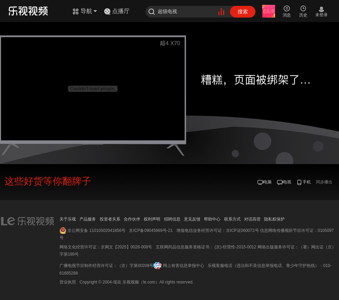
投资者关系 (110, 219)
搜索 (243, 11)
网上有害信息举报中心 (183, 265)
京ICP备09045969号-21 (151, 230)
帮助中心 (212, 219)
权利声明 (152, 219)
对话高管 (252, 219)
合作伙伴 (132, 219)
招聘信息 (172, 219)
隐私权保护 (274, 219)
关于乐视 (67, 219)
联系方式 (232, 219)
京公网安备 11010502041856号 (96, 230)
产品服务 (87, 219)
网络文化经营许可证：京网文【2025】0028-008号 (105, 247)
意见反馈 (192, 219)
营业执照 (67, 282)
